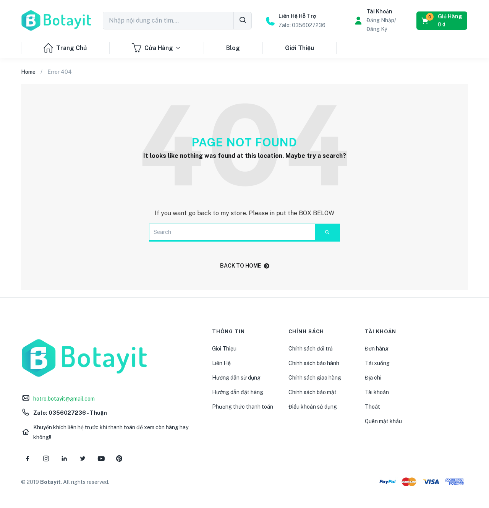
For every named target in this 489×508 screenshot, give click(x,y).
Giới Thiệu (299, 48)
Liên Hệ (221, 363)
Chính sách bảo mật (312, 392)
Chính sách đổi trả (310, 349)
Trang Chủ (65, 48)
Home (28, 72)
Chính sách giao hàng (314, 378)
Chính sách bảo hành (313, 363)
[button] (442, 21)
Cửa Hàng (156, 48)
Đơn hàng (377, 349)
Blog (233, 48)
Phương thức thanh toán (242, 407)
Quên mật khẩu (383, 421)
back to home (244, 266)
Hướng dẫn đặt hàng (237, 392)
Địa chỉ (373, 378)
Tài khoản (377, 392)
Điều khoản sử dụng (312, 407)
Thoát (372, 407)
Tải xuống (377, 363)
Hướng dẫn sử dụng (236, 378)
